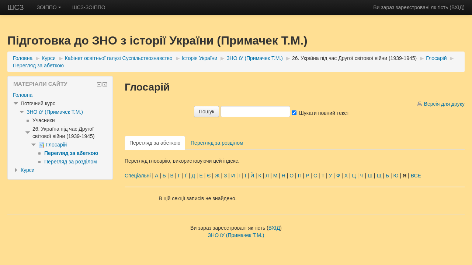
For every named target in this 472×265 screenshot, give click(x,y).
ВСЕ (416, 176)
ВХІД (457, 7)
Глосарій (436, 58)
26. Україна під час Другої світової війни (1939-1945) (354, 58)
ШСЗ (15, 7)
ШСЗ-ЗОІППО (88, 7)
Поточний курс (38, 103)
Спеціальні (138, 176)
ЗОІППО (49, 7)
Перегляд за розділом (217, 143)
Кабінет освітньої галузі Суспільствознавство (119, 58)
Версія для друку (444, 104)
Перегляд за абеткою (38, 65)
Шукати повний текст (324, 113)
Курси (49, 58)
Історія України (200, 58)
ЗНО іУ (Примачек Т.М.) (254, 58)
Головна (22, 58)
